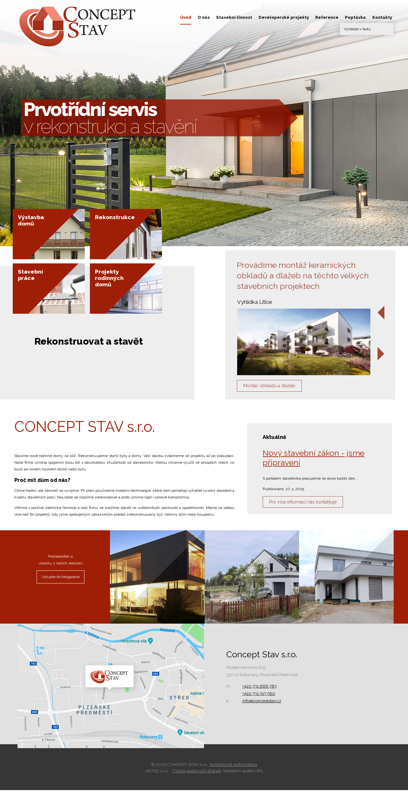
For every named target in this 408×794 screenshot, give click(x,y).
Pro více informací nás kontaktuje (312, 508)
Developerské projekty (284, 17)
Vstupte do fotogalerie (61, 581)
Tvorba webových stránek (196, 775)
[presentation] (381, 312)
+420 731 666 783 (259, 690)
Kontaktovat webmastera (233, 768)
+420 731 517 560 (258, 697)
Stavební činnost (234, 17)
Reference (327, 17)
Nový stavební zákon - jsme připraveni (313, 461)
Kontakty (382, 17)
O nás (204, 17)
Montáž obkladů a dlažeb (277, 388)
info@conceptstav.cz (261, 705)
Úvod (185, 17)
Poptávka (355, 17)
